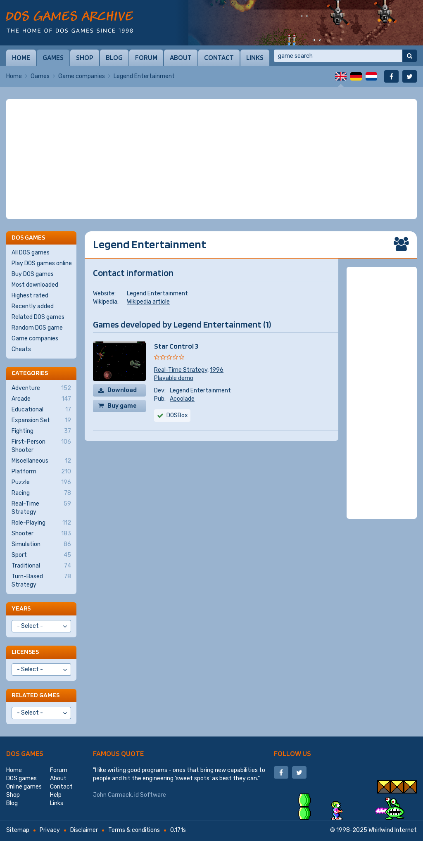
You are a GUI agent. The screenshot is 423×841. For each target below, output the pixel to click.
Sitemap (17, 830)
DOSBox (177, 415)
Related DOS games (38, 317)
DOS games (24, 753)
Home (21, 57)
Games (53, 57)
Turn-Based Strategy (41, 580)
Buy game (122, 405)
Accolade (182, 398)
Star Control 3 (176, 346)
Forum (146, 57)
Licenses (25, 652)
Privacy (50, 830)
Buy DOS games (33, 274)
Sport (41, 555)
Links (255, 57)
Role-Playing (41, 523)
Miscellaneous (41, 461)
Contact (219, 57)
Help (56, 794)
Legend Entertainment (157, 293)
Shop (84, 57)
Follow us (292, 753)
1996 (216, 369)
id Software (150, 794)
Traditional (41, 566)
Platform (41, 472)
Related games (35, 695)
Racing (41, 493)
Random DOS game (37, 327)
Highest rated (30, 295)
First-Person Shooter (41, 446)
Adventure (41, 388)
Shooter (41, 534)
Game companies (81, 76)
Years (21, 608)
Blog (114, 57)
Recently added (33, 306)
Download (122, 390)
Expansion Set (41, 420)
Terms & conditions (134, 830)
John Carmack (112, 794)
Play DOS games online (42, 263)
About (181, 57)
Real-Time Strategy (180, 369)
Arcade (41, 399)
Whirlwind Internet (392, 830)
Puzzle (41, 482)
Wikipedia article (148, 301)
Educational (41, 410)
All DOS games (31, 252)
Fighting (41, 431)
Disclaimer (84, 830)
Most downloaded (35, 284)
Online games (24, 786)
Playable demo (173, 378)
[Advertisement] (211, 159)
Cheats (21, 349)
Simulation (41, 544)
